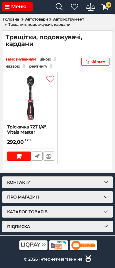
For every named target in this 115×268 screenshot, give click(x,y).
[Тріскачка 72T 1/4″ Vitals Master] (30, 98)
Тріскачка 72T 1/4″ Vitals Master (30, 132)
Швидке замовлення (37, 156)
